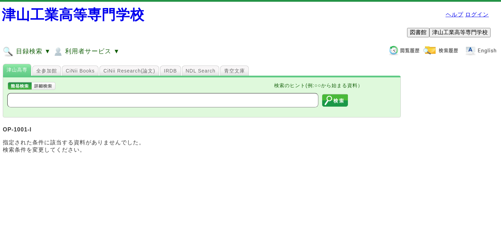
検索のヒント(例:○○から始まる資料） (318, 85)
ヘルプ (454, 14)
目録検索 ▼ (27, 51)
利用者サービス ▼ (86, 51)
